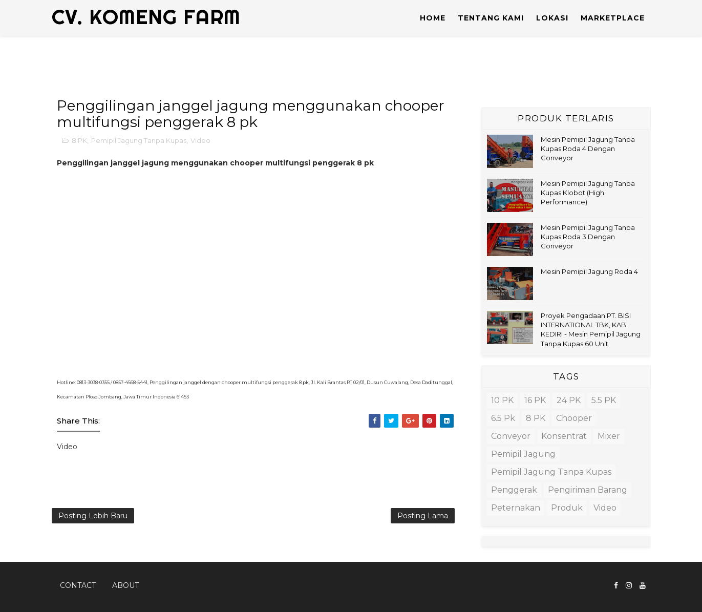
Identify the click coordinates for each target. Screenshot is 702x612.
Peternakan (515, 508)
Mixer (609, 436)
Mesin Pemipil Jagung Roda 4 (589, 271)
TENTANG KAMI (491, 18)
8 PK (79, 140)
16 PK (535, 400)
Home (432, 18)
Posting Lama (422, 515)
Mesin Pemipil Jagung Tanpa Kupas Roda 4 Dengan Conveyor (588, 148)
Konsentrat (564, 436)
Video (200, 140)
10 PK (502, 400)
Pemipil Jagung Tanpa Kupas (138, 140)
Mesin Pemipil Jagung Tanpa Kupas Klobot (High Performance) (588, 192)
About (125, 585)
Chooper (574, 418)
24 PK (569, 400)
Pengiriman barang (587, 490)
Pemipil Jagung (523, 454)
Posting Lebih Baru (92, 515)
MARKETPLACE (613, 18)
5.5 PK (603, 400)
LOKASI (552, 18)
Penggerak (514, 490)
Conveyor (510, 436)
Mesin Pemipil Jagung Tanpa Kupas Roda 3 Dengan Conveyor (588, 236)
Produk (567, 508)
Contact (78, 585)
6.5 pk (503, 418)
